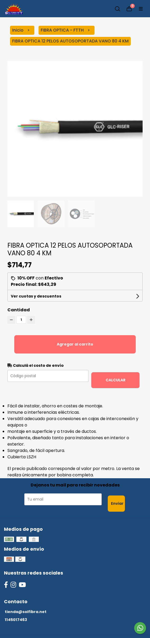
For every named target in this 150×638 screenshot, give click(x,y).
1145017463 (16, 619)
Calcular (115, 380)
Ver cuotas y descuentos (36, 296)
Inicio (18, 30)
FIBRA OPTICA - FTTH (63, 30)
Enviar (117, 503)
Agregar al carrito (75, 344)
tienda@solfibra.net (25, 611)
